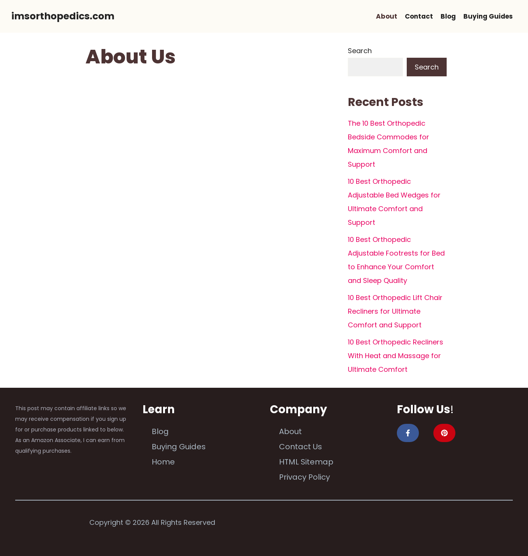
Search (360, 50)
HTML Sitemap (306, 461)
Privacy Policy (304, 477)
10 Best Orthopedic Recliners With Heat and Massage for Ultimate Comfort (395, 355)
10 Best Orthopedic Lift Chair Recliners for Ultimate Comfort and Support (395, 311)
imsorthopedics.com (62, 16)
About (386, 16)
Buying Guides (488, 16)
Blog (448, 16)
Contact (419, 16)
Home (163, 461)
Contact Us (300, 446)
